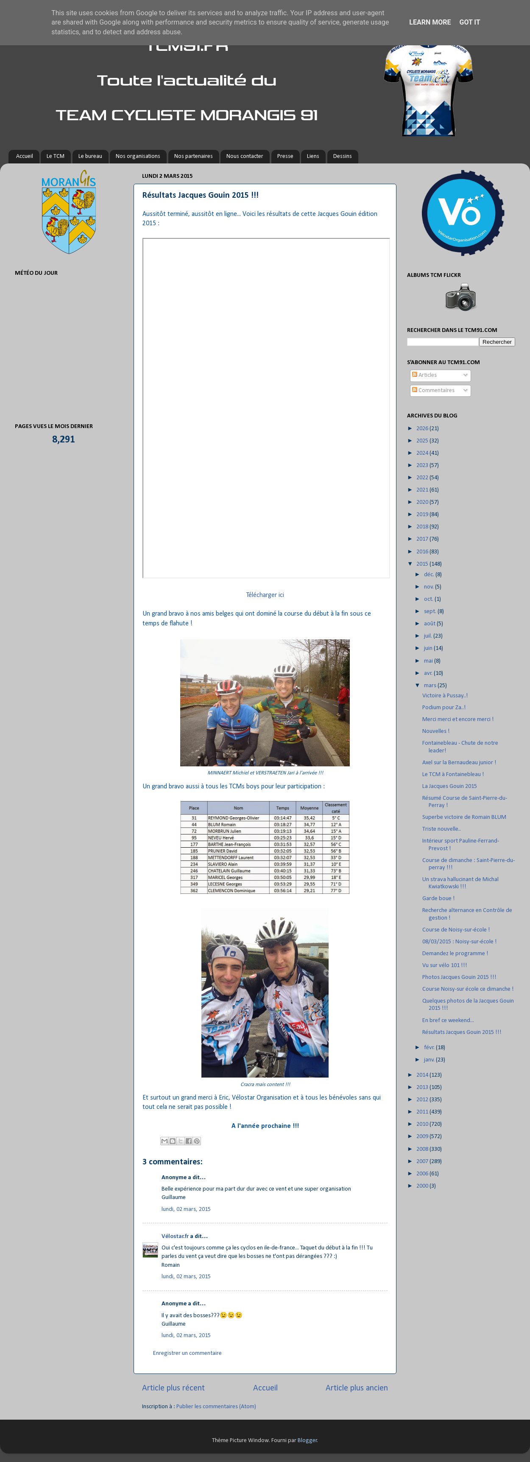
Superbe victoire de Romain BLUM (464, 817)
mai (429, 661)
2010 (423, 1124)
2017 (423, 539)
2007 (423, 1161)
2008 (423, 1149)
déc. (429, 575)
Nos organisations (138, 156)
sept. (431, 611)
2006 (423, 1174)
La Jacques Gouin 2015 (449, 786)
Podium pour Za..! (444, 708)
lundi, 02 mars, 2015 (186, 1209)
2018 (423, 527)
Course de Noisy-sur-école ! (456, 930)
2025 (423, 441)
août (430, 624)
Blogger (307, 1440)
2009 (423, 1136)
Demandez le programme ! (455, 954)
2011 (423, 1112)
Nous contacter (244, 156)
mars (431, 686)
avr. (429, 673)
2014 (423, 1075)
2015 (423, 564)
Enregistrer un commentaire (187, 1353)
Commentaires (433, 390)
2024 (423, 453)
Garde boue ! (438, 898)
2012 (423, 1100)
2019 (423, 514)
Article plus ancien (357, 1388)
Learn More (430, 22)
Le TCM (55, 156)
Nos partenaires (193, 156)
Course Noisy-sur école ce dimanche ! (468, 989)
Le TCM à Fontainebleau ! (453, 774)
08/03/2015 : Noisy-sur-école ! (459, 942)
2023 (423, 465)
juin (429, 648)
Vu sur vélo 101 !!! (444, 965)
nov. (429, 587)
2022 (423, 478)
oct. (429, 599)
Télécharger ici (265, 595)
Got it (469, 22)
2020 (423, 502)
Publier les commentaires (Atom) (216, 1407)
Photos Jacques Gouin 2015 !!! (459, 977)
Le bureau (90, 156)
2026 (423, 429)
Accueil (24, 156)
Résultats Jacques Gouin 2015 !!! (462, 1032)
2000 (423, 1186)
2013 (423, 1087)
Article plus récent (173, 1388)
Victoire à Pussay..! (445, 696)
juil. (428, 636)
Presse (285, 156)
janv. (430, 1060)
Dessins (342, 156)
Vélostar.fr (175, 1236)
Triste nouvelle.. (441, 829)
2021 (423, 490)
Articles (424, 375)
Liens (313, 156)
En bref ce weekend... (448, 1020)
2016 (423, 552)
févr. (430, 1048)
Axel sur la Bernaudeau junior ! (459, 763)
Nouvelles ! (436, 731)
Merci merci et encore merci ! (458, 719)
